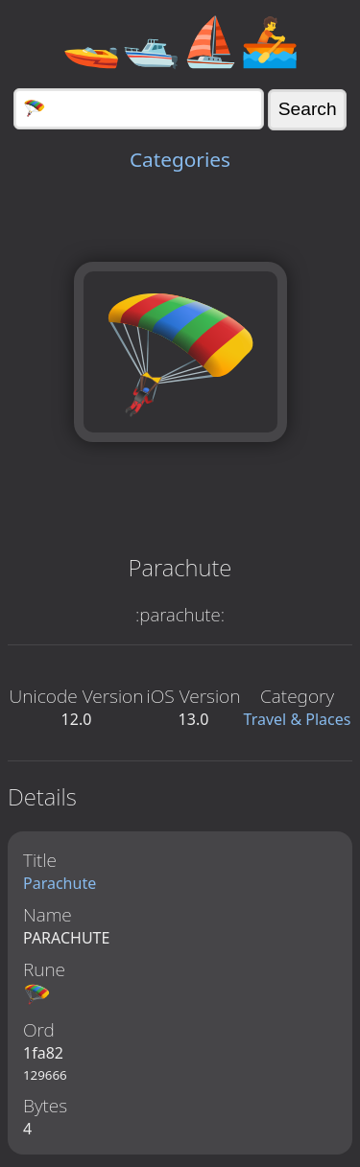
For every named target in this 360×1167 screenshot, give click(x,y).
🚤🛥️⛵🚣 (180, 40)
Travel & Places (297, 719)
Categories (180, 159)
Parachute (59, 883)
